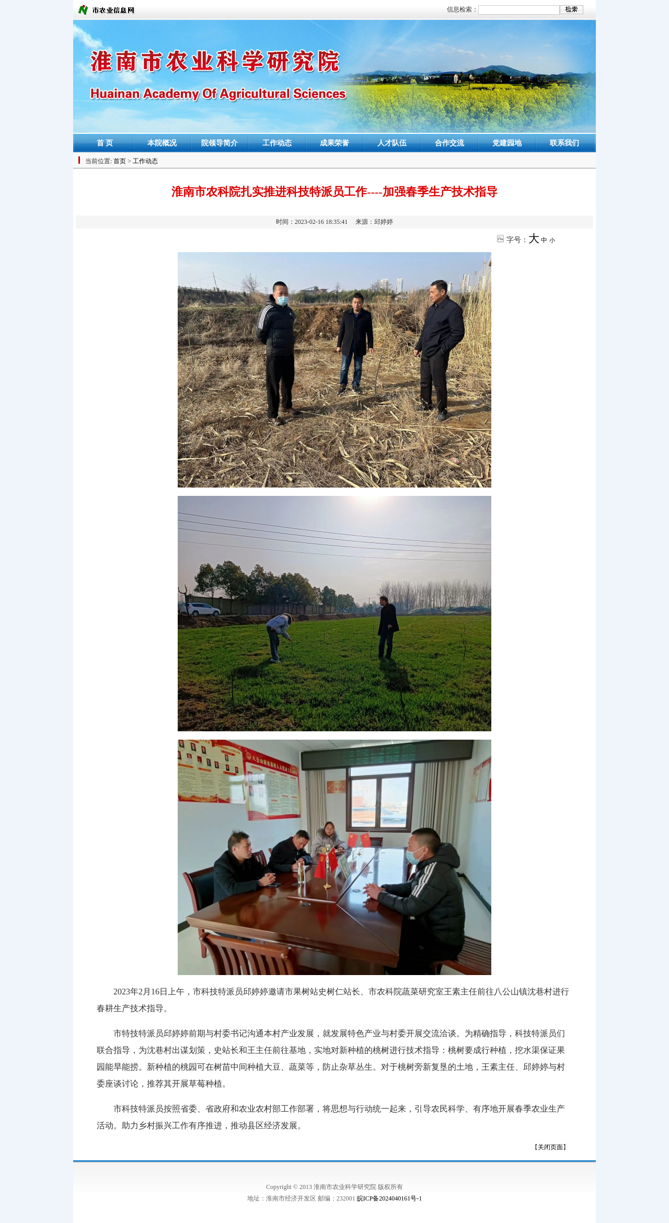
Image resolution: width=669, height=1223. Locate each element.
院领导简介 (219, 143)
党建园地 (507, 143)
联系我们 (564, 143)
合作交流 (449, 143)
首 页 (105, 143)
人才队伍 (392, 143)
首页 (119, 161)
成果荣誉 (334, 143)
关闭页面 (550, 1147)
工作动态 (277, 143)
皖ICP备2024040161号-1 (389, 1198)
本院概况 (162, 143)
